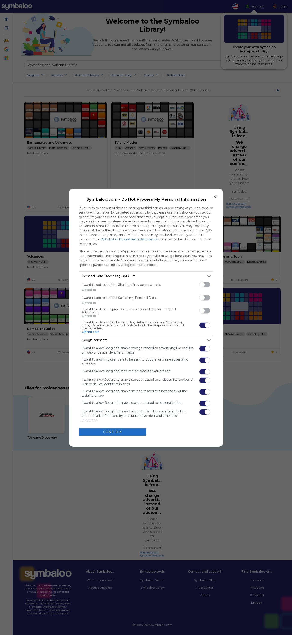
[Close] (215, 197)
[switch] (204, 284)
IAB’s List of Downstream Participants (128, 239)
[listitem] (146, 276)
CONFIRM (112, 432)
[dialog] (146, 318)
